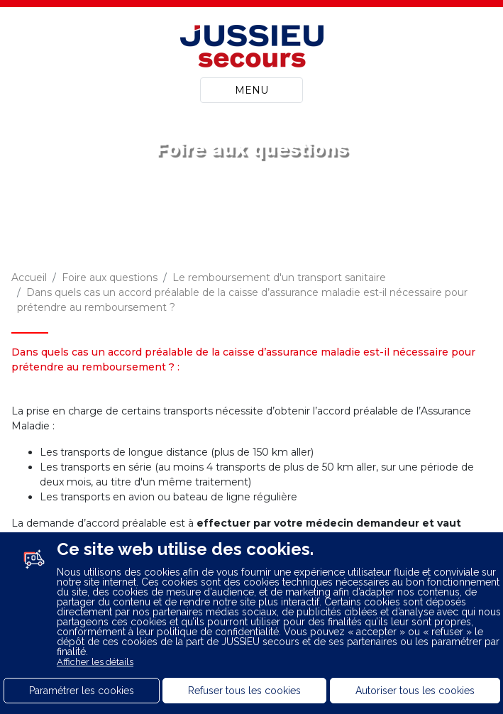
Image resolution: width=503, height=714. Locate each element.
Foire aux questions (109, 277)
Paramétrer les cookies (81, 690)
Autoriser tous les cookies (415, 690)
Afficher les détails (95, 661)
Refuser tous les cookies (244, 690)
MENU (251, 90)
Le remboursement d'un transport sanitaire (279, 277)
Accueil (29, 277)
